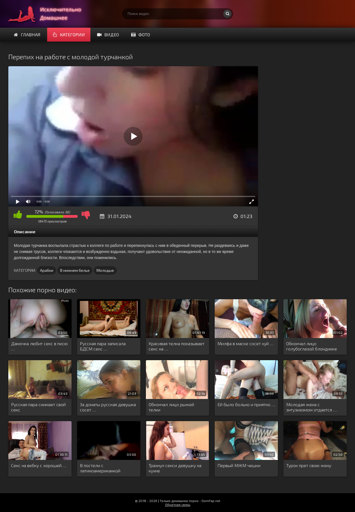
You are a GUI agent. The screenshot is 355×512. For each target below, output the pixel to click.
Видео (108, 34)
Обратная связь (177, 504)
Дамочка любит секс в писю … (39, 346)
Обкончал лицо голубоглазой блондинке (311, 346)
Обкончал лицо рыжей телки (171, 407)
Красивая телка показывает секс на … (176, 346)
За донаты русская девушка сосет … (108, 407)
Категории (69, 34)
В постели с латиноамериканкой (100, 468)
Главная (27, 34)
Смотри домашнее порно (50, 14)
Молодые (105, 270)
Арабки (46, 270)
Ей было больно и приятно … (246, 404)
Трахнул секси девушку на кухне (175, 468)
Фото (140, 34)
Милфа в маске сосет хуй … (245, 343)
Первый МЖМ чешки (238, 465)
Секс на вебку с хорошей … (38, 465)
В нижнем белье (75, 270)
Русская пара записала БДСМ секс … (103, 346)
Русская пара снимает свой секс (38, 407)
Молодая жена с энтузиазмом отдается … (311, 407)
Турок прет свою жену (308, 465)
